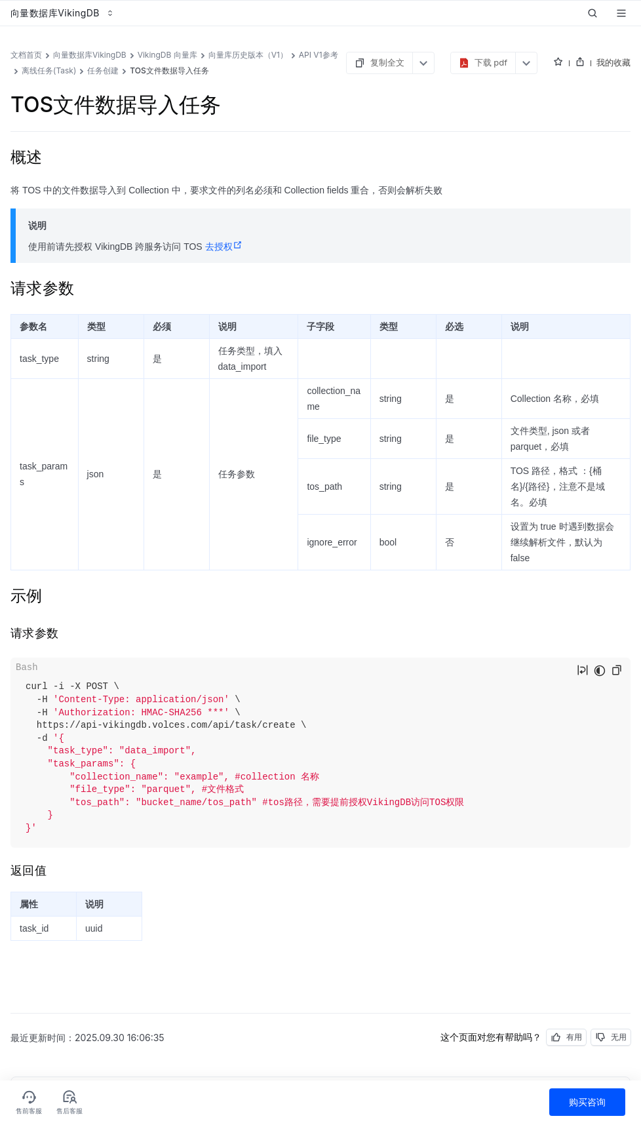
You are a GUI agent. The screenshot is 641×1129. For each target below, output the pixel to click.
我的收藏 (613, 62)
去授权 (224, 246)
